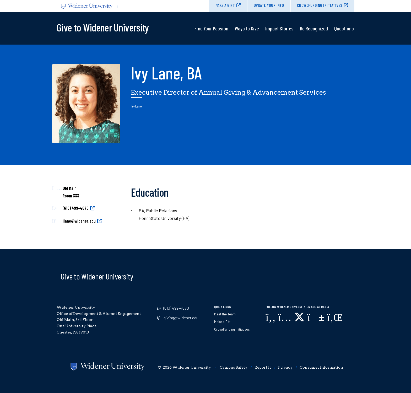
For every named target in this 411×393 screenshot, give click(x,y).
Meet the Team (225, 314)
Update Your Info (269, 5)
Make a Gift (225, 5)
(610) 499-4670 (76, 208)
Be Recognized (314, 28)
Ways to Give (247, 28)
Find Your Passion (211, 28)
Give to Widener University (97, 276)
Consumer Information (321, 367)
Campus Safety (233, 367)
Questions (344, 28)
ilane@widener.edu (79, 220)
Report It (263, 367)
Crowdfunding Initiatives (319, 5)
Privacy (285, 367)
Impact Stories (279, 28)
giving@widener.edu (181, 317)
